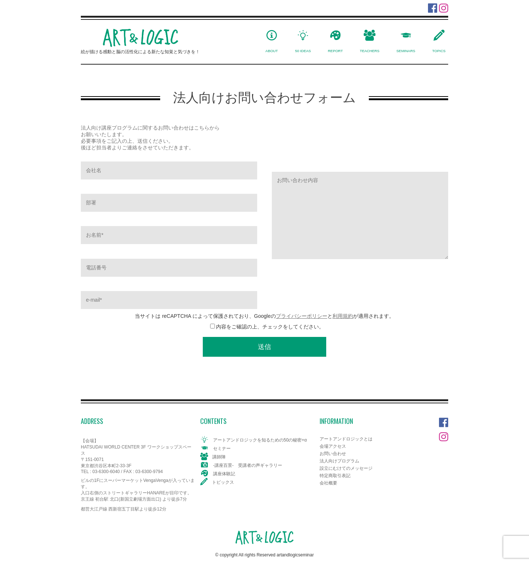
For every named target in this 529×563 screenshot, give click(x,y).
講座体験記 (224, 473)
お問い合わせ (333, 453)
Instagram (443, 435)
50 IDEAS (303, 51)
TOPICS (439, 51)
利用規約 (342, 316)
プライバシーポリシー (301, 316)
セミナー (222, 448)
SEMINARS (405, 51)
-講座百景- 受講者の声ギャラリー (247, 465)
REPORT (335, 51)
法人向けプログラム (339, 461)
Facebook (443, 420)
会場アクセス (333, 446)
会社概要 (328, 483)
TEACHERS (369, 51)
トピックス (223, 482)
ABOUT (272, 51)
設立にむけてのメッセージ (346, 468)
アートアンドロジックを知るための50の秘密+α (260, 440)
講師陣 (219, 457)
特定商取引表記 (335, 475)
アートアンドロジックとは (346, 439)
